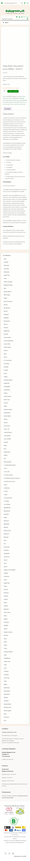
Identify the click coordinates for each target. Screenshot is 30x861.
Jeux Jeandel (7, 438)
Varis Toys (6, 677)
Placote (6, 589)
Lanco (5, 468)
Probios (6, 599)
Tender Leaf (7, 661)
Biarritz (6, 304)
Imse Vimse (7, 425)
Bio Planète (7, 308)
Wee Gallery (7, 691)
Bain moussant (17, 100)
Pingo (5, 586)
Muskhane (6, 524)
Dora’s (5, 357)
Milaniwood (7, 511)
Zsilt (5, 720)
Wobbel (6, 697)
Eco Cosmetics (8, 360)
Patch (5, 579)
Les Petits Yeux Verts (9, 481)
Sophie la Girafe (8, 632)
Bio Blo (6, 311)
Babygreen (15, 11)
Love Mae (6, 501)
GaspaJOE (6, 383)
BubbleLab (6, 330)
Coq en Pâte (7, 344)
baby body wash (10, 100)
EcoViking (6, 363)
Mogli (5, 517)
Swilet (5, 645)
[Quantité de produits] (5, 91)
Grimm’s (6, 402)
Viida (5, 681)
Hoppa (5, 419)
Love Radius (7, 504)
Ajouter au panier (13, 91)
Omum (5, 560)
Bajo (5, 288)
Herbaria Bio (7, 412)
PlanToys (6, 592)
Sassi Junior (7, 612)
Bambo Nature (7, 291)
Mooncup (6, 520)
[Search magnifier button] (27, 19)
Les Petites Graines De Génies (12, 478)
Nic (5, 543)
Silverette (6, 622)
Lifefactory (7, 488)
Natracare (6, 533)
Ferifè (5, 373)
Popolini (6, 596)
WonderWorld (7, 704)
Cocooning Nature (8, 340)
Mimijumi (6, 514)
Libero (5, 484)
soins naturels (22, 104)
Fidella (5, 376)
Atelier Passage (8, 281)
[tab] (8, 108)
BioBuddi (6, 317)
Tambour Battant (8, 651)
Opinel (5, 566)
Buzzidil (6, 334)
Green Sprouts (7, 396)
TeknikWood (7, 658)
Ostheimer (6, 576)
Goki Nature (7, 389)
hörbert (6, 422)
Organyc (6, 573)
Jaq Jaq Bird (7, 435)
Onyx (5, 563)
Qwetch (6, 605)
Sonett (5, 628)
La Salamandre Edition (10, 465)
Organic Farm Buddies (10, 569)
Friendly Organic (8, 380)
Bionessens (7, 321)
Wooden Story (7, 707)
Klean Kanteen (7, 461)
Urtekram (6, 674)
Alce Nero (6, 268)
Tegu (5, 655)
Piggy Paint (7, 583)
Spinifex (6, 635)
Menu (5, 22)
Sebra (5, 615)
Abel (5, 258)
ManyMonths (7, 507)
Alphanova (6, 272)
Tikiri (5, 668)
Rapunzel (6, 609)
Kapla (5, 445)
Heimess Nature (8, 409)
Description (7, 108)
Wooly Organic (7, 710)
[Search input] (14, 19)
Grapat (5, 393)
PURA (5, 602)
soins (12, 104)
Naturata (6, 537)
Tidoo (5, 664)
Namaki (6, 527)
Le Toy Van (7, 471)
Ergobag (6, 366)
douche (6, 102)
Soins (9, 98)
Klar (5, 458)
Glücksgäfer (7, 386)
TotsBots (6, 671)
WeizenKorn (7, 694)
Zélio (5, 714)
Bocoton (6, 327)
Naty (13, 98)
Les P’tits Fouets (8, 475)
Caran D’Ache (7, 337)
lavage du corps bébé (14, 102)
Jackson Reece (8, 432)
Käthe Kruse (7, 452)
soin (23, 102)
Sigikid (5, 619)
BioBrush (6, 314)
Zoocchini (6, 717)
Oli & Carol (6, 556)
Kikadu (5, 455)
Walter (5, 684)
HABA (5, 406)
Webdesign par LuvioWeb (20, 856)
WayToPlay (7, 687)
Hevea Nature (7, 416)
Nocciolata (7, 547)
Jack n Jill (6, 429)
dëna (5, 353)
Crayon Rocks (7, 347)
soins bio (16, 104)
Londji (5, 494)
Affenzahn (6, 265)
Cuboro (6, 350)
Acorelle (6, 262)
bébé (23, 100)
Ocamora (6, 550)
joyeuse (6, 442)
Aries (5, 278)
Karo (5, 448)
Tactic (5, 648)
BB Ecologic (7, 294)
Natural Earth (7, 530)
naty (20, 102)
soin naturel (7, 104)
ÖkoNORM (6, 553)
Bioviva (6, 324)
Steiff (5, 641)
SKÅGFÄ (6, 625)
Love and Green (8, 497)
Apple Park (7, 275)
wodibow (6, 700)
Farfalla (6, 370)
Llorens (6, 491)
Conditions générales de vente (9, 732)
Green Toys (7, 399)
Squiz (5, 638)
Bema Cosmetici (8, 301)
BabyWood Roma (8, 285)
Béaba (5, 298)
